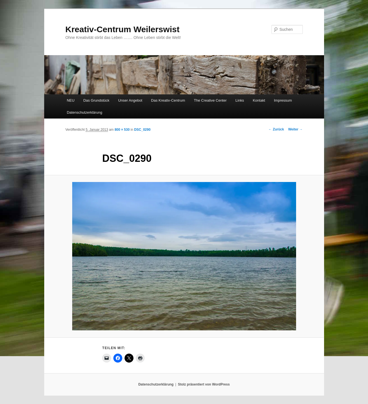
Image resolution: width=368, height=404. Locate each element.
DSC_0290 (142, 130)
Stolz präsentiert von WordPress (204, 384)
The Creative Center (210, 100)
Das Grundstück (96, 100)
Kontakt (259, 100)
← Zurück (276, 129)
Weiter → (295, 129)
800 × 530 (122, 130)
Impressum (283, 100)
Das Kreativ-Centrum (168, 100)
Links (239, 100)
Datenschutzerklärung (84, 112)
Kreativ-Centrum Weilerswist (122, 29)
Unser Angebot (130, 100)
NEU (70, 100)
